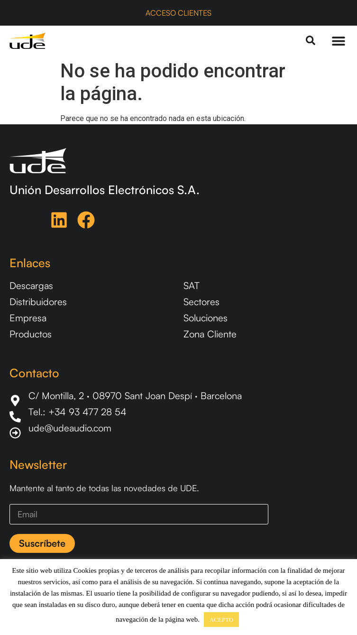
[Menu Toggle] (338, 41)
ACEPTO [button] (221, 619)
